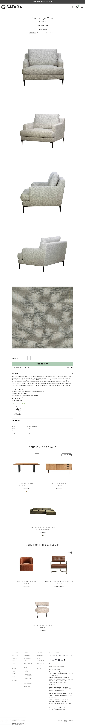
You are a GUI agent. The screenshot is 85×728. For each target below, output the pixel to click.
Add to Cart (42, 364)
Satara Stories (40, 663)
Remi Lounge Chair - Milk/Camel (42, 628)
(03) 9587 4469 (55, 669)
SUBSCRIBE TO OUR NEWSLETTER (61, 656)
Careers (39, 668)
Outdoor (14, 673)
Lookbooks (39, 658)
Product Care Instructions (19, 403)
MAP (72, 679)
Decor (13, 663)
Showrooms (27, 686)
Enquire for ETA (58, 589)
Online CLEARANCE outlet (15, 680)
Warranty (26, 681)
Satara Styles (40, 660)
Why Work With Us (28, 664)
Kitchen (14, 668)
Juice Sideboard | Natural (58, 486)
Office (13, 676)
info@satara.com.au (58, 666)
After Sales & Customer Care (28, 674)
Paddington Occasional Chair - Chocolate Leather (59, 584)
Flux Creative (20, 723)
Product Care (27, 678)
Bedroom (14, 658)
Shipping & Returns (27, 670)
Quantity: (14, 358)
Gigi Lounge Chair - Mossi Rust (26, 584)
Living (13, 671)
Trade (25, 660)
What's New (15, 655)
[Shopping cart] (77, 7)
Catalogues (40, 655)
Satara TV (39, 665)
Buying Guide (27, 658)
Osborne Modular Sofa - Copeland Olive (43, 530)
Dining (13, 660)
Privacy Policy (27, 683)
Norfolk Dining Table (26, 486)
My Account (27, 655)
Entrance (14, 665)
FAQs (25, 667)
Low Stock (33, 346)
